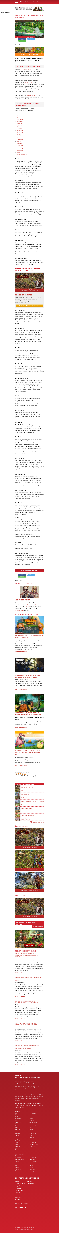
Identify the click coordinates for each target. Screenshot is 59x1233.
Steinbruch (20, 147)
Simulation (31, 640)
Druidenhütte (21, 127)
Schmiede (20, 145)
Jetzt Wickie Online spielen (29, 570)
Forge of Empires (23, 295)
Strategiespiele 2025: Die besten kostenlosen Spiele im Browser (26, 1024)
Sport (17, 1148)
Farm (16, 1120)
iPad (16, 1142)
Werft (18, 152)
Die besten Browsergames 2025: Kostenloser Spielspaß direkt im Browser (26, 955)
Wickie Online (27, 69)
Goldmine (20, 130)
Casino (17, 1171)
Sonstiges (32, 1171)
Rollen (17, 1124)
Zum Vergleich (38, 822)
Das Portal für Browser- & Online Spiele (23, 9)
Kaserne (19, 138)
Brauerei (19, 123)
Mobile (17, 1107)
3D (30, 1127)
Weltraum (18, 1129)
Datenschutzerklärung (22, 1229)
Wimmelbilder (19, 1159)
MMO (16, 1127)
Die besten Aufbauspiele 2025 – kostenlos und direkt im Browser (26, 1001)
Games (17, 1111)
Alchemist (20, 114)
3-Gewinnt (32, 1142)
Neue (16, 1115)
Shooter (31, 1124)
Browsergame (31, 95)
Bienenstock (20, 121)
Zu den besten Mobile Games (33, 2)
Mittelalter (18, 1122)
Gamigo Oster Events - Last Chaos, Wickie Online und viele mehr (29, 753)
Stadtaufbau (33, 1122)
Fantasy (27, 606)
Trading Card (33, 1144)
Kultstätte (20, 139)
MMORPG (22, 717)
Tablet (29, 1103)
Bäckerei (19, 116)
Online (31, 1141)
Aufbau (29, 605)
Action (17, 1126)
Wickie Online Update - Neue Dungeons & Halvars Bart (27, 676)
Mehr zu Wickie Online (24, 37)
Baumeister (20, 118)
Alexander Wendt (22, 600)
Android (17, 1133)
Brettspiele (32, 1159)
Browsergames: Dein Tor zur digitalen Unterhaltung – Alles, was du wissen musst (28, 979)
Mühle (19, 141)
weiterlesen (21, 652)
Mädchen (32, 1115)
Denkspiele (18, 1156)
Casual (31, 1137)
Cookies (32, 1229)
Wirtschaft (32, 1113)
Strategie (37, 605)
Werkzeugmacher (22, 154)
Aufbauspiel (28, 82)
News (17, 1181)
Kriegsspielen (19, 610)
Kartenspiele (33, 1161)
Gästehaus (20, 132)
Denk (16, 1144)
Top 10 (32, 1093)
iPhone (17, 1135)
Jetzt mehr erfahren (29, 306)
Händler (19, 134)
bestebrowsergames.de (27, 1178)
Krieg (31, 1117)
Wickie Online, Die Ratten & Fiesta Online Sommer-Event (28, 714)
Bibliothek (20, 119)
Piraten (17, 1146)
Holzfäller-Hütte (22, 136)
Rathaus (19, 143)
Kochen (31, 1167)
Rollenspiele (23, 640)
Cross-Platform (20, 1141)
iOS (16, 1137)
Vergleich (18, 1197)
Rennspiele (32, 1169)
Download (18, 1090)
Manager (32, 1146)
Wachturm (20, 150)
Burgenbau (18, 1139)
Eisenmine (20, 128)
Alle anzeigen (37, 926)
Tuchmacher (20, 149)
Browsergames (19, 757)
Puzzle (17, 1167)
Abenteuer (32, 1139)
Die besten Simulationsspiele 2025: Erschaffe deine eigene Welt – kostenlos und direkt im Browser (29, 1047)
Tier (30, 1135)
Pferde (17, 1150)
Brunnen (19, 125)
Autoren (17, 1199)
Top (16, 1113)
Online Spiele (19, 1154)
